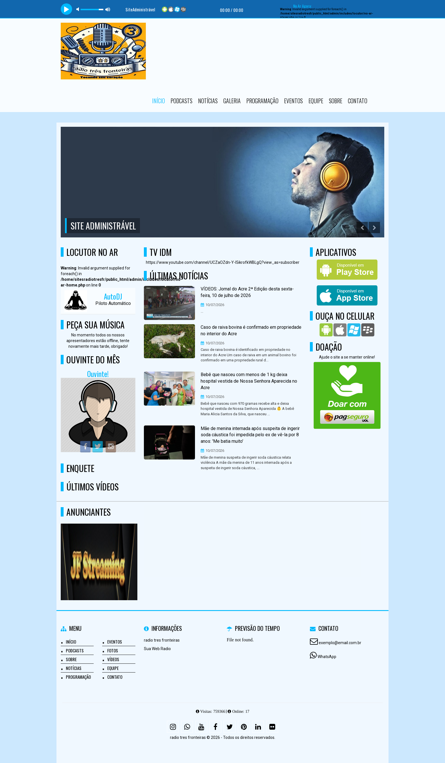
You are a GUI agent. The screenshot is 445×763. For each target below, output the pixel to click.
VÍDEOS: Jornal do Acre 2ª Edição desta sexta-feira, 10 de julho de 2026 (247, 292)
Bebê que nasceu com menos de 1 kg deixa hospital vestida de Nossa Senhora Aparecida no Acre (249, 381)
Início (158, 100)
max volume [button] (107, 9)
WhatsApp (327, 656)
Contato (357, 100)
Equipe (315, 100)
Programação (262, 100)
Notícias (208, 100)
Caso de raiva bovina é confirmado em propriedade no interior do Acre (251, 330)
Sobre (335, 100)
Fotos (112, 650)
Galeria (232, 100)
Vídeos (113, 659)
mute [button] (78, 9)
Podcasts (181, 100)
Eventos (293, 100)
